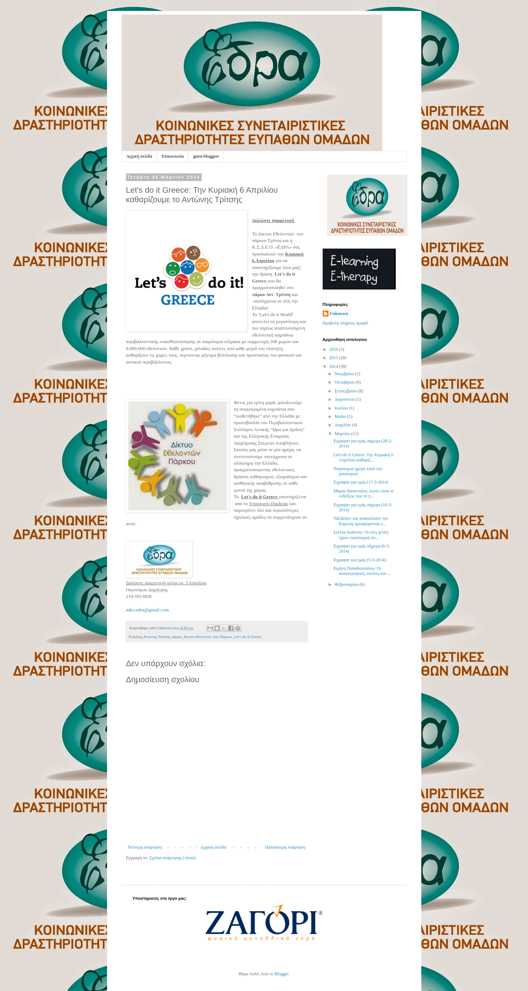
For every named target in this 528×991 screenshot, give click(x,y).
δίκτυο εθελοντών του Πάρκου (207, 636)
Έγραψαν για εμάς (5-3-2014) (359, 559)
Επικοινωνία (173, 156)
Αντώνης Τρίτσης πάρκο (162, 636)
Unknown (339, 313)
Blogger (281, 973)
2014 (334, 366)
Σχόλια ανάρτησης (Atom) (172, 857)
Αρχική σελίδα (139, 156)
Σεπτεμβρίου (346, 390)
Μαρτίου (342, 433)
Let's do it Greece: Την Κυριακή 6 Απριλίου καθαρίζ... (363, 457)
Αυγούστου (345, 399)
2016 (334, 349)
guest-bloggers (206, 156)
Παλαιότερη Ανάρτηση (285, 847)
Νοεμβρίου (344, 373)
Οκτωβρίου (345, 382)
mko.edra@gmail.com (147, 609)
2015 (334, 357)
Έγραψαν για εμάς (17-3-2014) (360, 482)
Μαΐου (340, 416)
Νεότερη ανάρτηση (145, 847)
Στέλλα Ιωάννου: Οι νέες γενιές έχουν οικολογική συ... (361, 535)
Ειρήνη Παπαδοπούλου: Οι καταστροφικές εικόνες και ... (361, 571)
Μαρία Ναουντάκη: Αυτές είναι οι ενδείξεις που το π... (363, 493)
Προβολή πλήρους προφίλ (346, 323)
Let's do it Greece (248, 636)
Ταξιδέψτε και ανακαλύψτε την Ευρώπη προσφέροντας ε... (360, 521)
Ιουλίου (341, 408)
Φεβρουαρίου (346, 584)
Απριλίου (343, 424)
